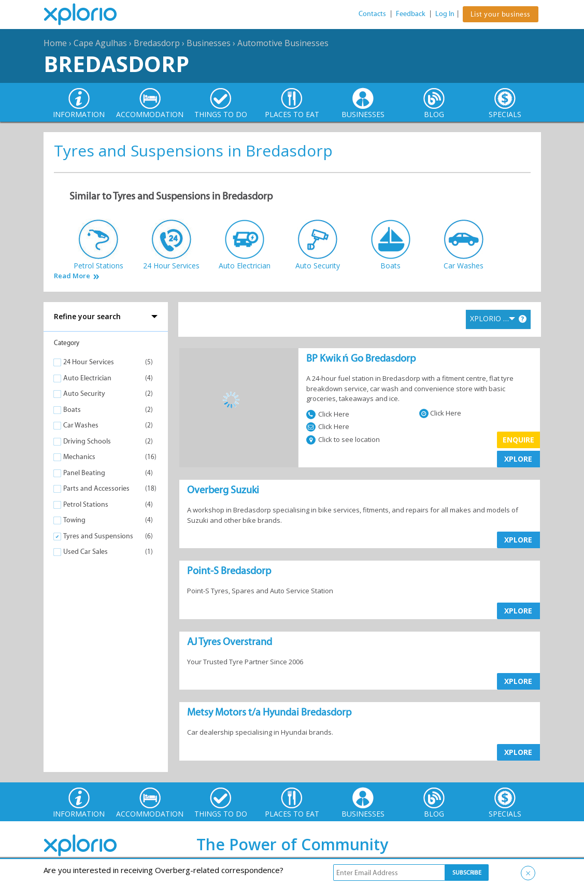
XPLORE (518, 459)
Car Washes (80, 425)
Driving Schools (87, 441)
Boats (72, 409)
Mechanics (79, 456)
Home (55, 43)
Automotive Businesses (283, 43)
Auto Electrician (87, 378)
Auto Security (84, 393)
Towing (74, 520)
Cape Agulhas (100, 43)
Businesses (209, 43)
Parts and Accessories (96, 488)
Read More (72, 275)
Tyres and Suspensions (98, 536)
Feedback (410, 13)
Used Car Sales (85, 551)
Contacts (372, 13)
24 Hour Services (88, 362)
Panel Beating (84, 472)
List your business (501, 14)
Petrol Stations (85, 504)
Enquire (518, 440)
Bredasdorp (157, 43)
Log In (444, 13)
